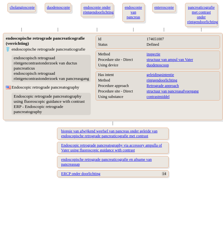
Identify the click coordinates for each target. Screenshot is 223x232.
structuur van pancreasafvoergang (173, 91)
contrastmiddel (158, 96)
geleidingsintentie (160, 74)
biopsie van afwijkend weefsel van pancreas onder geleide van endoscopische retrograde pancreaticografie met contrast (109, 133)
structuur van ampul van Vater (170, 59)
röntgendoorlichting (162, 80)
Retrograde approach (163, 85)
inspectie (154, 54)
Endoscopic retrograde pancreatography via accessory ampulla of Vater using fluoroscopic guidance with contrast (111, 147)
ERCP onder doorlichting (80, 173)
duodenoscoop (158, 65)
